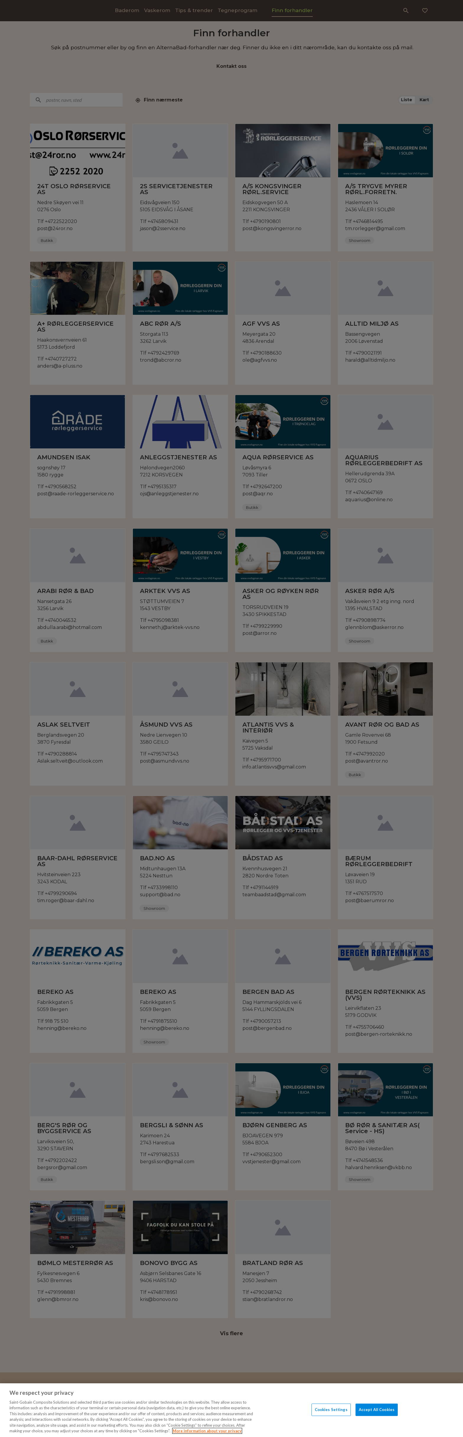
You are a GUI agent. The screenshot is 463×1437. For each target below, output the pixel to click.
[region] (231, 1410)
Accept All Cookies (376, 1409)
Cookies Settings (331, 1409)
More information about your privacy (207, 1430)
